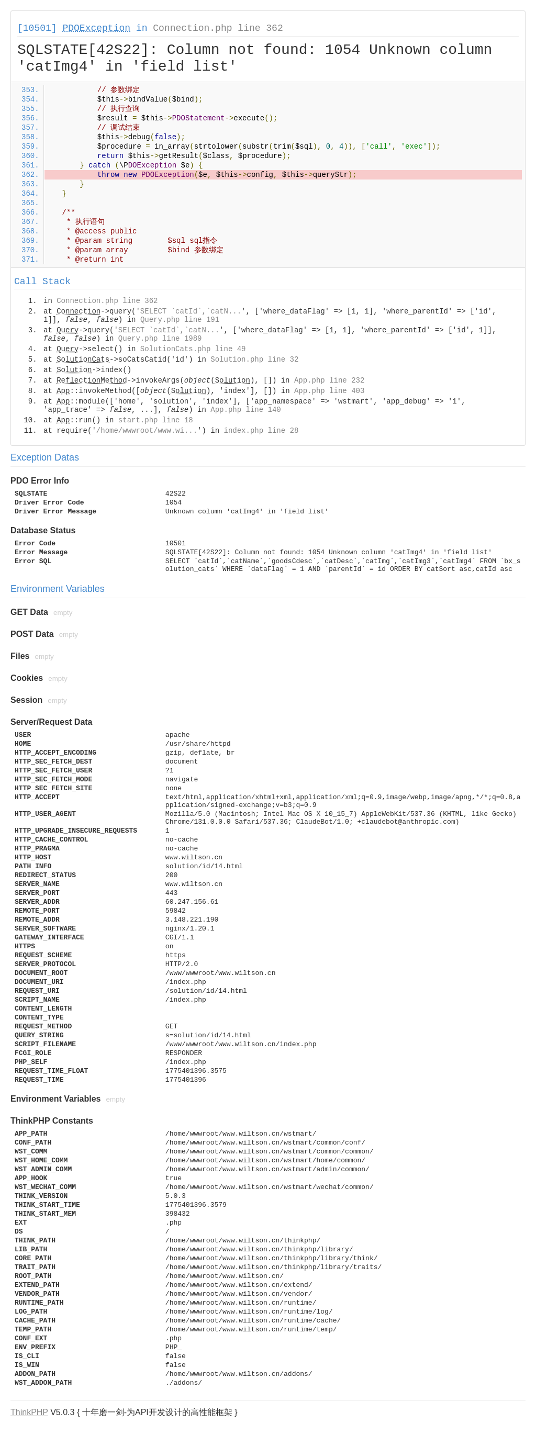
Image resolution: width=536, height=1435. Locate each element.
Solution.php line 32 (254, 359)
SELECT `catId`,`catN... (190, 311)
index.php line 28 (261, 431)
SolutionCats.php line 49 (193, 349)
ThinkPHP (29, 1412)
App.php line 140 (245, 410)
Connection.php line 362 (218, 28)
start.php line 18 (155, 420)
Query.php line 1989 (160, 338)
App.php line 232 (329, 380)
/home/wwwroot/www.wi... (146, 431)
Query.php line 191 (179, 320)
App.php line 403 (329, 391)
